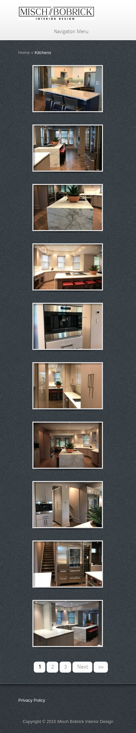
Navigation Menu (67, 31)
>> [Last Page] (101, 667)
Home (24, 52)
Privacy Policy (32, 700)
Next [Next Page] (82, 667)
